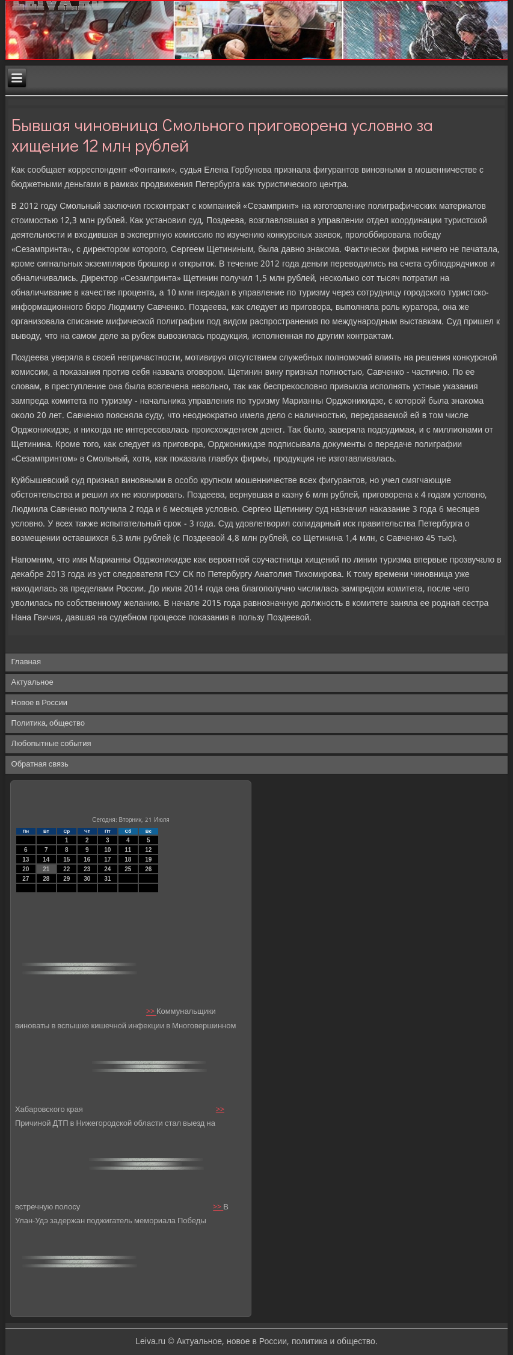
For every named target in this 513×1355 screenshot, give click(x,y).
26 (148, 869)
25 (127, 869)
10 (107, 850)
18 (127, 859)
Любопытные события (51, 744)
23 (87, 869)
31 (107, 878)
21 (46, 869)
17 (107, 859)
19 (148, 859)
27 (25, 878)
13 (25, 859)
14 (46, 859)
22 (66, 869)
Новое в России (39, 703)
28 (46, 878)
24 (107, 869)
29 (66, 878)
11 (127, 850)
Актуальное (32, 683)
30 (87, 878)
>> (151, 1012)
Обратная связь (40, 764)
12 (148, 850)
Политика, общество (48, 723)
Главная (26, 662)
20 (25, 869)
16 (87, 859)
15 (66, 859)
